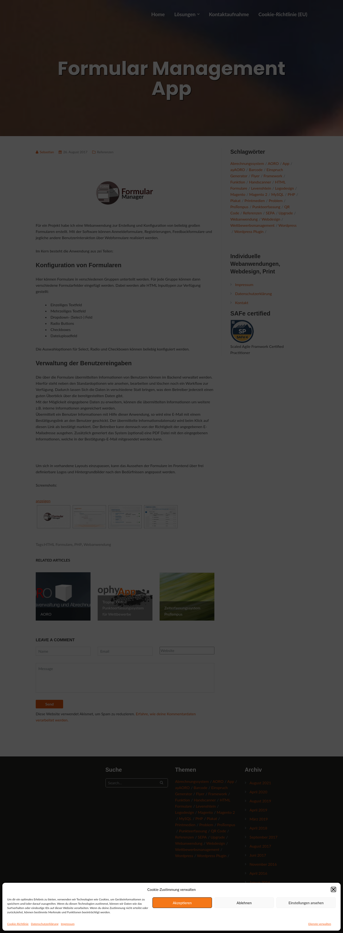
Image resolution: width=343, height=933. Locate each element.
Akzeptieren (182, 903)
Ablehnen (244, 903)
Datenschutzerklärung (45, 924)
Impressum (68, 924)
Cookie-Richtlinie (18, 924)
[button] (333, 889)
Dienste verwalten (319, 924)
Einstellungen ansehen (305, 903)
